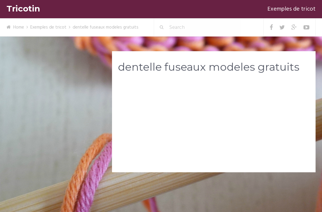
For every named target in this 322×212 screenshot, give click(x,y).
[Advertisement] (214, 124)
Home (18, 27)
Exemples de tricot (291, 9)
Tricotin (23, 9)
